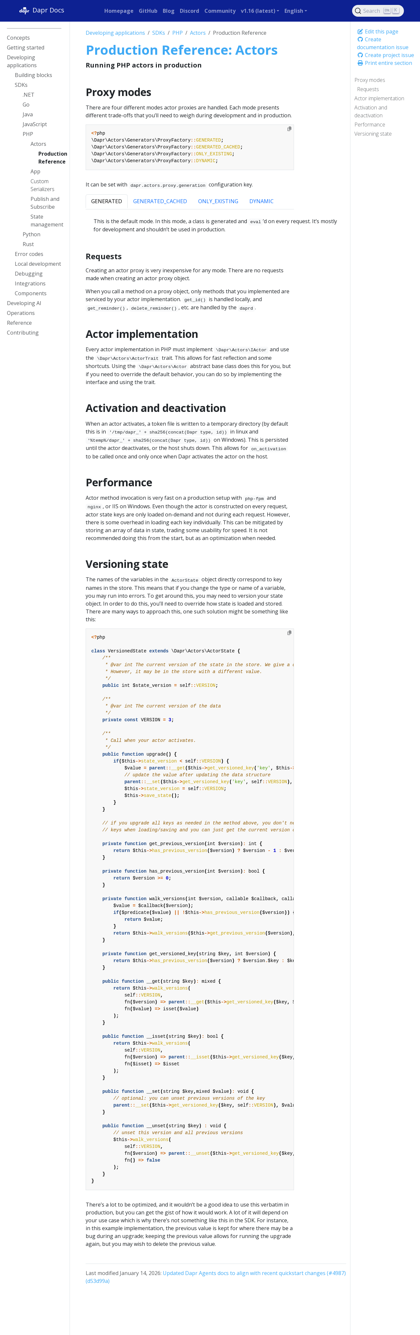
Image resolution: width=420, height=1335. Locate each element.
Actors (198, 32)
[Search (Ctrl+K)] (378, 11)
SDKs (158, 32)
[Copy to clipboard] (289, 128)
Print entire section (384, 63)
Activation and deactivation (370, 111)
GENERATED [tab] (106, 201)
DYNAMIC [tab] (261, 201)
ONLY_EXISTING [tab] (218, 201)
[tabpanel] (216, 225)
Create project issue (385, 55)
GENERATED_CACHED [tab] (160, 201)
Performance (369, 124)
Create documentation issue (383, 43)
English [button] (293, 10)
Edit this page (377, 31)
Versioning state (373, 133)
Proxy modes (369, 80)
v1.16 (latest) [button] (258, 10)
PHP (177, 32)
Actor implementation (379, 98)
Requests (368, 89)
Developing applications (115, 32)
